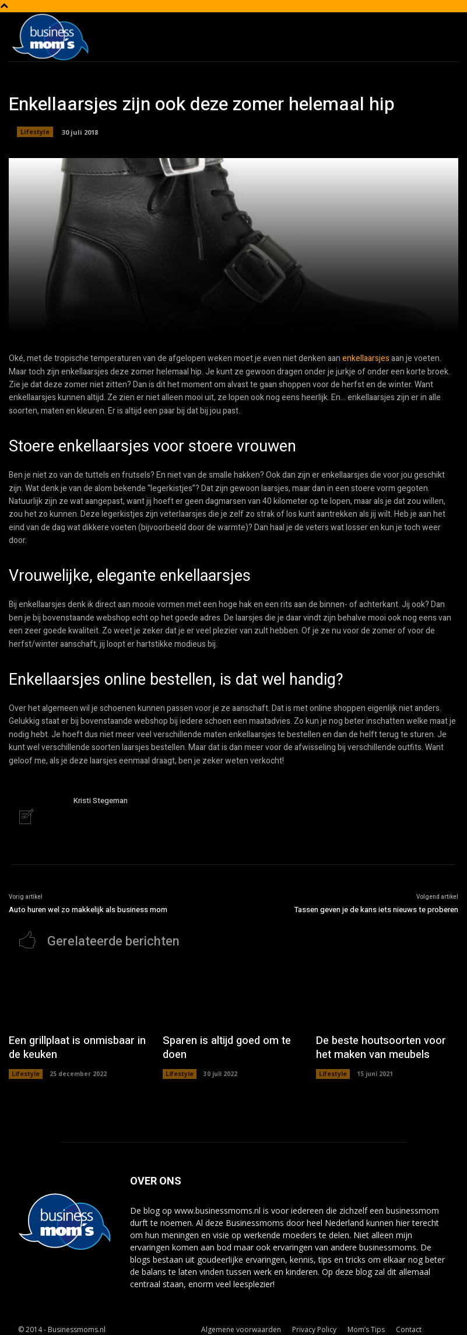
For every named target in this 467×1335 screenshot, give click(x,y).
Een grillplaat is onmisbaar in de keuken (76, 1045)
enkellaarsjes (365, 358)
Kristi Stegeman (100, 800)
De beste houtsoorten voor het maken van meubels (380, 1045)
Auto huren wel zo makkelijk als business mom (88, 908)
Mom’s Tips (366, 1324)
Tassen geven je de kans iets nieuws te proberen (376, 908)
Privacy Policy (314, 1324)
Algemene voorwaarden (241, 1324)
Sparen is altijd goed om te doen (231, 1039)
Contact (409, 1324)
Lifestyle (35, 132)
